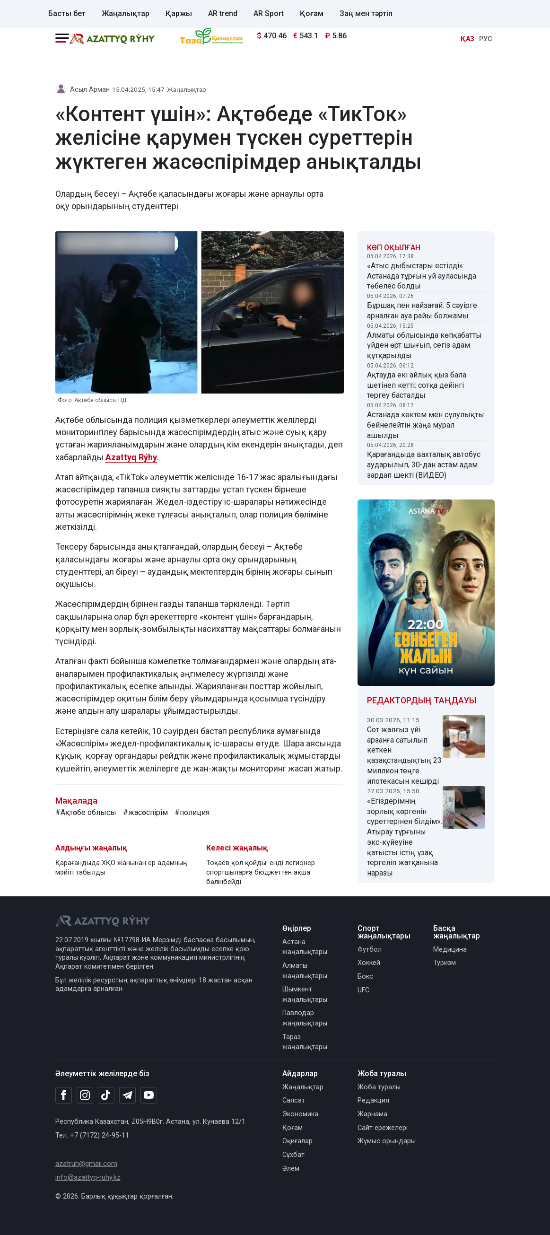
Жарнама (372, 1114)
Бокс (365, 976)
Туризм (444, 963)
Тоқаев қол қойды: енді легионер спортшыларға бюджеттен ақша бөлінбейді (260, 872)
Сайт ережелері (383, 1128)
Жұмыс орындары (387, 1141)
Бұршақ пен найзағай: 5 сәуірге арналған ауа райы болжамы (422, 310)
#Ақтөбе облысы (85, 812)
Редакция (373, 1100)
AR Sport (268, 13)
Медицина (450, 950)
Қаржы (179, 13)
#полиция (192, 812)
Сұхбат (293, 1155)
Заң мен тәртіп (366, 13)
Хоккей (369, 963)
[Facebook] (63, 1095)
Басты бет (67, 13)
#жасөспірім (145, 812)
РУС (485, 39)
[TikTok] (106, 1095)
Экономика (300, 1114)
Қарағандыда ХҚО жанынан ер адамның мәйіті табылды (121, 867)
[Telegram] (127, 1095)
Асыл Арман (90, 90)
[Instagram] (85, 1095)
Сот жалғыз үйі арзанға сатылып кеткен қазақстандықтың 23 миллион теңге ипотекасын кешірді (404, 755)
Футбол (370, 950)
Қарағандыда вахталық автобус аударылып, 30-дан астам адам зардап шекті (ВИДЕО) (423, 465)
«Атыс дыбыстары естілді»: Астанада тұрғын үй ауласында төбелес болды (421, 276)
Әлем (290, 1169)
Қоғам (311, 13)
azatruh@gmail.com (86, 1164)
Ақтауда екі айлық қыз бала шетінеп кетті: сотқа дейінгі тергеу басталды (416, 385)
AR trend (222, 13)
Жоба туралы (379, 1087)
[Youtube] (149, 1095)
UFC (363, 990)
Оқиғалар (297, 1141)
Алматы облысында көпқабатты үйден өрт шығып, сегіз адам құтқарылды (424, 345)
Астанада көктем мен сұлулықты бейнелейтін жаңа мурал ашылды (425, 425)
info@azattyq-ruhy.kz (88, 1178)
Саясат (293, 1100)
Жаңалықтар (125, 13)
